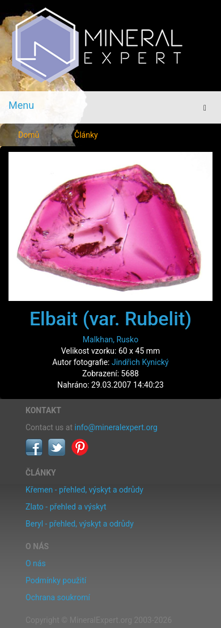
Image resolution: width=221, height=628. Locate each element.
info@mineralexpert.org (116, 427)
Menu (21, 105)
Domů (28, 134)
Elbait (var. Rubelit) (110, 318)
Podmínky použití (56, 580)
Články (86, 134)
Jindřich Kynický (140, 362)
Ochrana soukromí (58, 597)
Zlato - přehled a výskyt (66, 506)
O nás (36, 563)
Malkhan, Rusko (110, 339)
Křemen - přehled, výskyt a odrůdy (84, 489)
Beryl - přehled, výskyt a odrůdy (80, 523)
